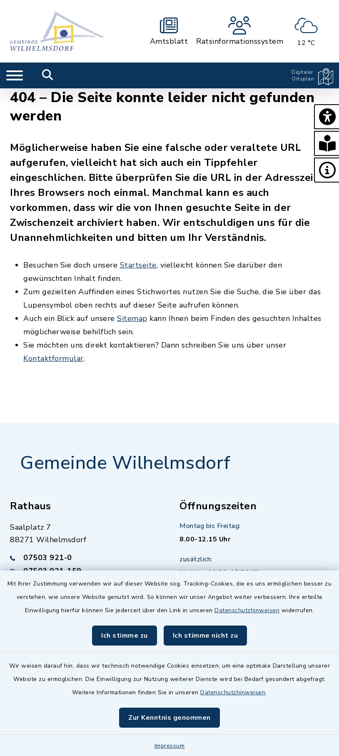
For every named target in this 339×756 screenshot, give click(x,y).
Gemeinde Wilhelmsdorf (125, 463)
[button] (326, 116)
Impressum (170, 746)
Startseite (138, 265)
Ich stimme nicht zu (205, 635)
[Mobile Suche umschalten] (48, 75)
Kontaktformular (53, 358)
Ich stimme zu (124, 635)
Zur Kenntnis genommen (169, 717)
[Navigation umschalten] (14, 75)
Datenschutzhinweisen (246, 610)
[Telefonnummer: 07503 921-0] (85, 558)
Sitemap (132, 318)
